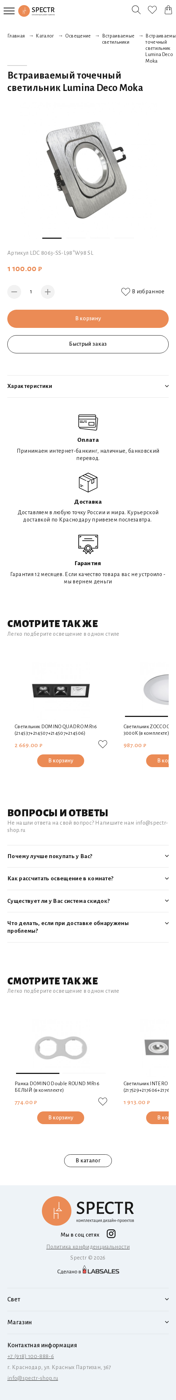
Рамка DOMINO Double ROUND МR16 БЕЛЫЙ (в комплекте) (57, 1087)
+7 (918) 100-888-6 (30, 1356)
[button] (52, 238)
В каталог (88, 1160)
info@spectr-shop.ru (32, 1378)
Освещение (78, 36)
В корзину (88, 318)
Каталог (45, 36)
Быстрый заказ (88, 344)
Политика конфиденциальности (88, 1247)
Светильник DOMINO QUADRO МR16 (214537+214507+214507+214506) (56, 730)
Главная (16, 36)
